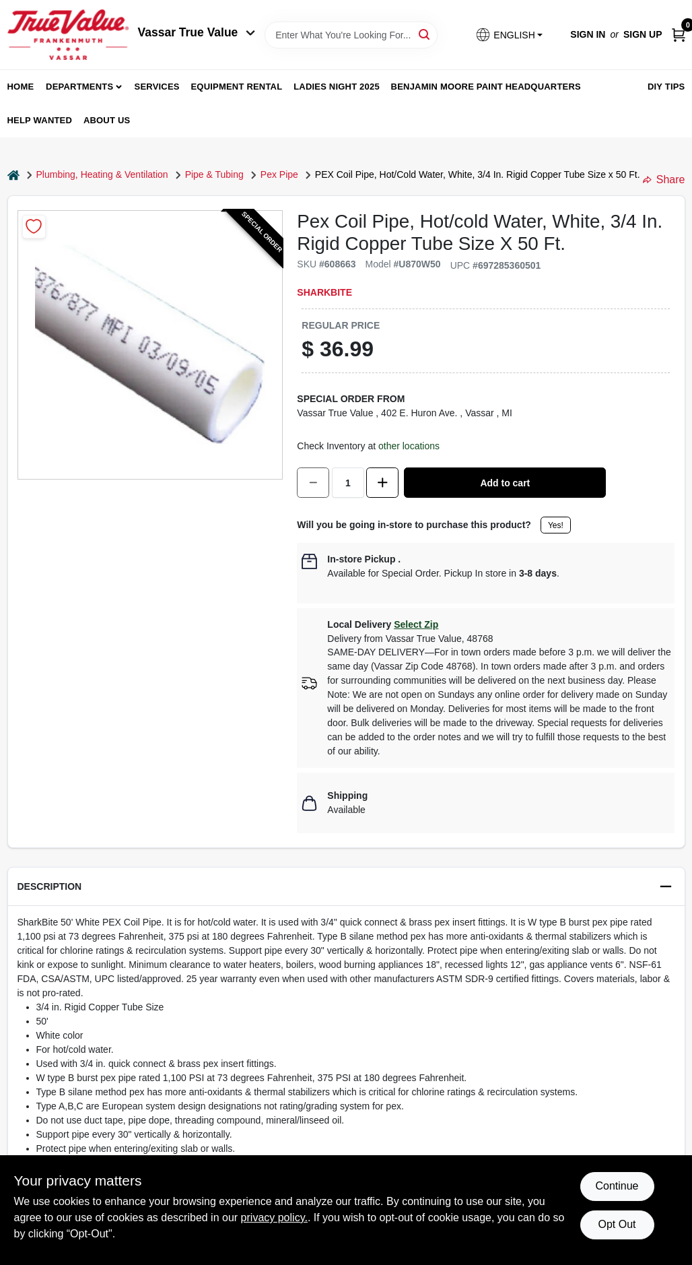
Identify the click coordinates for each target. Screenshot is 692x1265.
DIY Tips (666, 87)
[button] (509, 34)
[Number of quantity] (348, 482)
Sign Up (642, 34)
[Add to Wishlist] (34, 226)
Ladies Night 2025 (336, 87)
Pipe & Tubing (214, 174)
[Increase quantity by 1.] (382, 482)
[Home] (13, 175)
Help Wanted (40, 120)
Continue (616, 1186)
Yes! (555, 525)
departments (79, 87)
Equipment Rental (237, 87)
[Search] (425, 34)
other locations (409, 446)
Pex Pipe (279, 174)
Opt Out (616, 1224)
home (20, 87)
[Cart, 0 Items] (678, 35)
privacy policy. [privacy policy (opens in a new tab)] (274, 1217)
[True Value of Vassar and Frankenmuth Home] (68, 34)
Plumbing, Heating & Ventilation (102, 174)
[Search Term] (351, 35)
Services (157, 87)
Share (664, 179)
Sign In (587, 34)
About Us (107, 120)
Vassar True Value (197, 32)
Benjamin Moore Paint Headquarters (486, 87)
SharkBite (324, 292)
